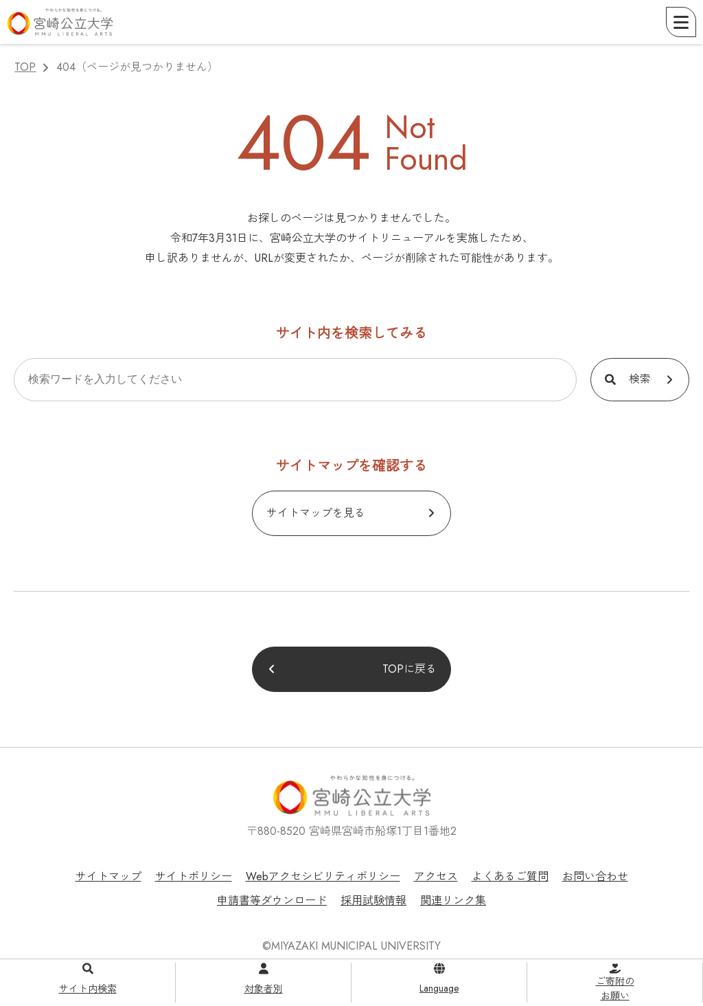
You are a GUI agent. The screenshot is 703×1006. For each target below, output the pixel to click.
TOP (25, 67)
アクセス (436, 876)
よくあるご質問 (510, 876)
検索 (640, 379)
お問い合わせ (595, 876)
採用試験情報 (373, 900)
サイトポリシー (193, 876)
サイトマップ (108, 876)
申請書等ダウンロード (272, 900)
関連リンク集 (453, 900)
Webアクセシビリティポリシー (323, 876)
